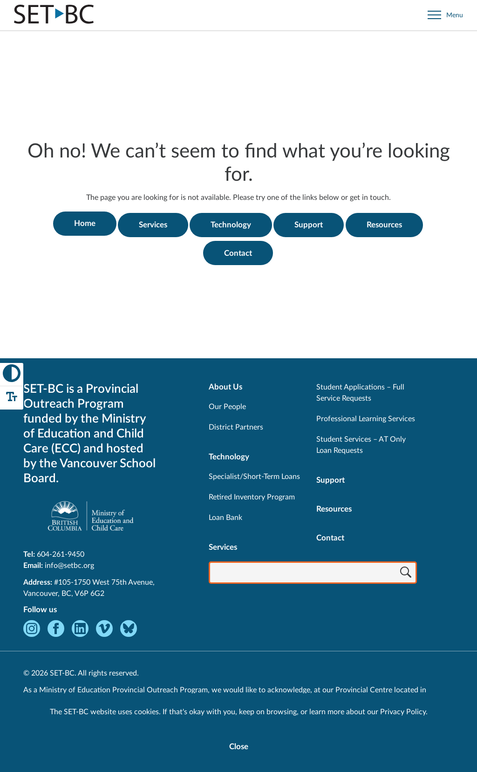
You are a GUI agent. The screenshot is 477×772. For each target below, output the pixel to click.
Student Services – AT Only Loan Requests (361, 442)
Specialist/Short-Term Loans (254, 474)
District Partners (236, 425)
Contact (238, 250)
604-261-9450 (60, 552)
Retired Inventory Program (252, 495)
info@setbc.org (69, 563)
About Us (225, 385)
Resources (387, 223)
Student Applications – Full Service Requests (360, 390)
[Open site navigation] (445, 15)
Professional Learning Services (365, 416)
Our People (227, 404)
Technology (231, 223)
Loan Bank (225, 515)
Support (311, 223)
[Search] (406, 571)
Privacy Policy (403, 712)
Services (152, 223)
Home (83, 223)
